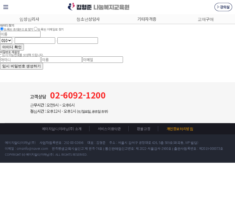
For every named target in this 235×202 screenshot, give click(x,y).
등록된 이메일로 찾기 (50, 29)
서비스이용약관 (109, 128)
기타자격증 (146, 19)
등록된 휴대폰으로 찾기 (18, 29)
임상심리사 (29, 19)
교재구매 (206, 19)
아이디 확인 (12, 47)
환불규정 (143, 128)
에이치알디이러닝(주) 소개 (62, 128)
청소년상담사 (88, 19)
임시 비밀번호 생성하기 (21, 66)
